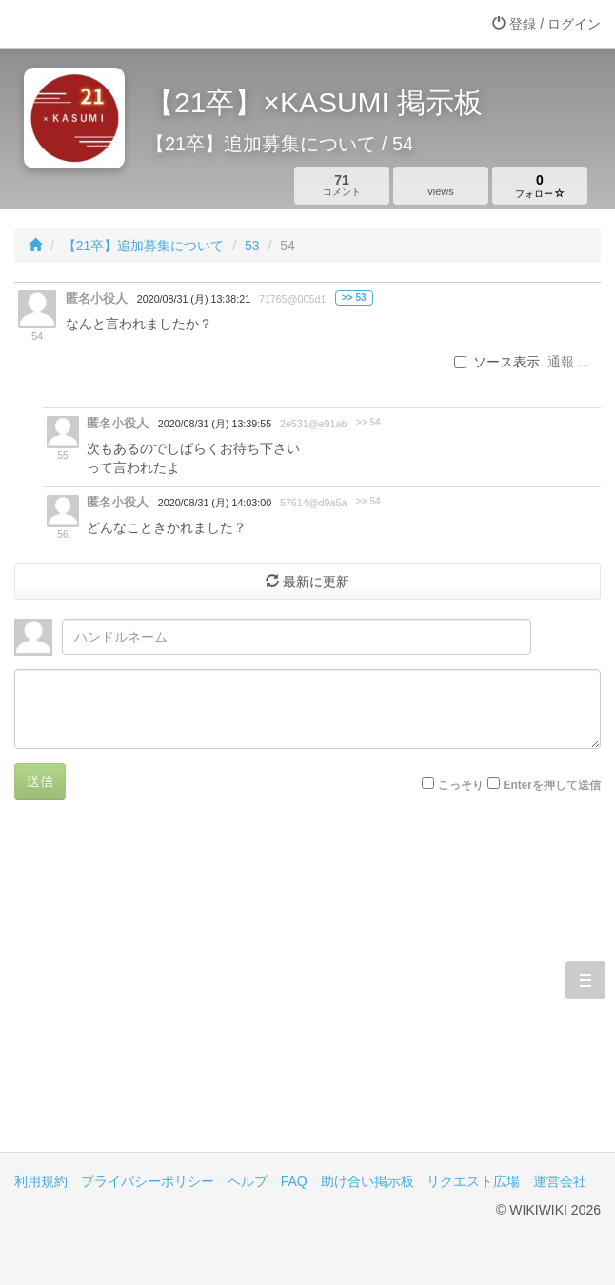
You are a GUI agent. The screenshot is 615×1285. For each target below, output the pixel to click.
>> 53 (354, 297)
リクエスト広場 (473, 1181)
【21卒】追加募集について (144, 245)
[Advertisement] (307, 990)
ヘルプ (248, 1181)
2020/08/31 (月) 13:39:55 (214, 423)
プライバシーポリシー (147, 1181)
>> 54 (368, 422)
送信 (40, 781)
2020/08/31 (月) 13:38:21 (193, 299)
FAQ (294, 1181)
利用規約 (41, 1181)
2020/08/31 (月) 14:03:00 (214, 502)
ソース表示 (497, 361)
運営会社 (559, 1181)
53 (252, 245)
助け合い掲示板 (367, 1181)
